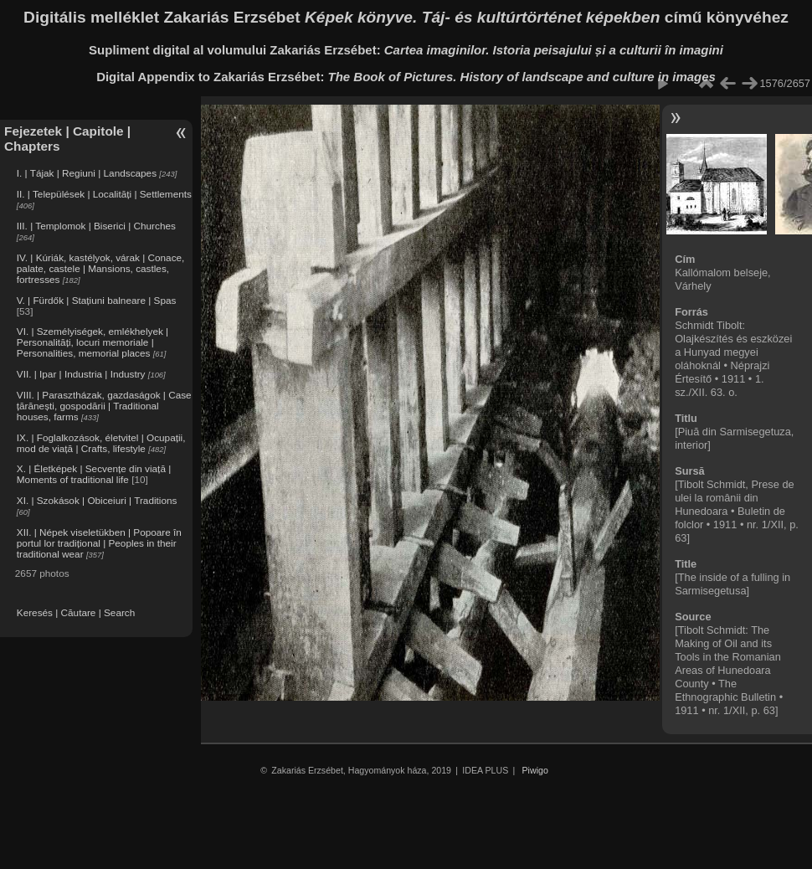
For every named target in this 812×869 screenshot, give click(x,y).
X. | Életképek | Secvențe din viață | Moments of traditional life (94, 474)
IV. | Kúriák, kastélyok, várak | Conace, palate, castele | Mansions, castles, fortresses (101, 268)
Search (119, 612)
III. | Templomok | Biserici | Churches (96, 225)
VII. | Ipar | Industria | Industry (81, 373)
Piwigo (535, 770)
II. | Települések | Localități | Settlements (104, 193)
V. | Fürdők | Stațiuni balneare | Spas (97, 300)
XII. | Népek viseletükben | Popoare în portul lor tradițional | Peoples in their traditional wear (99, 543)
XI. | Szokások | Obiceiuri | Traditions (97, 500)
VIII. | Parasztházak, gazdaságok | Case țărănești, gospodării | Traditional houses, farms (104, 405)
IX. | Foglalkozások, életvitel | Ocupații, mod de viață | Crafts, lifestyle (101, 443)
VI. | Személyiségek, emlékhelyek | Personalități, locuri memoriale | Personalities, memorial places (92, 342)
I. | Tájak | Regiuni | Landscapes (87, 172)
